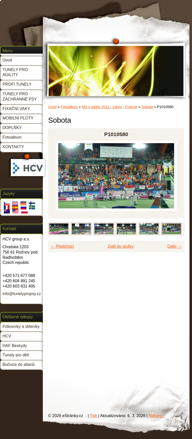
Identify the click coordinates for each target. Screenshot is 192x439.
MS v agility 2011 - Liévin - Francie (110, 107)
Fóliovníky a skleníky (21, 326)
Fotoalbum (69, 107)
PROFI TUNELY (17, 84)
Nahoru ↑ (157, 416)
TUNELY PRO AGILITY (15, 72)
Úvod (52, 107)
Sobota (147, 107)
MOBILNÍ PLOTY (18, 118)
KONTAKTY (13, 147)
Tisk (93, 416)
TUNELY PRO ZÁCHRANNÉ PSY (20, 96)
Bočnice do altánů (19, 364)
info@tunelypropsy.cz (22, 294)
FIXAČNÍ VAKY (16, 109)
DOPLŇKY (12, 128)
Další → (174, 246)
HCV (7, 336)
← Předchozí (62, 246)
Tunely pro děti (16, 355)
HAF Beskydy (15, 345)
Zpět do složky (121, 246)
